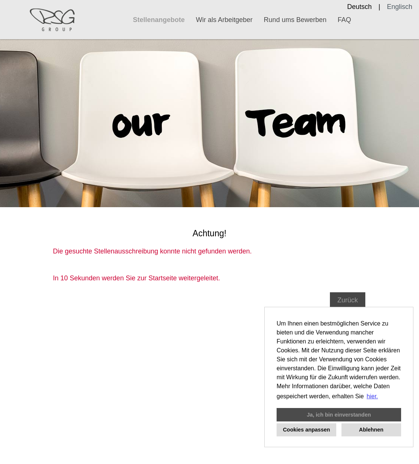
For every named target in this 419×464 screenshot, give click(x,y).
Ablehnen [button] (371, 430)
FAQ (344, 20)
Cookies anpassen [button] (306, 430)
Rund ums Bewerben (295, 20)
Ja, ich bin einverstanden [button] (339, 415)
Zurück (347, 300)
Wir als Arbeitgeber (224, 20)
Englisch (399, 6)
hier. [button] (372, 396)
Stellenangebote (159, 20)
